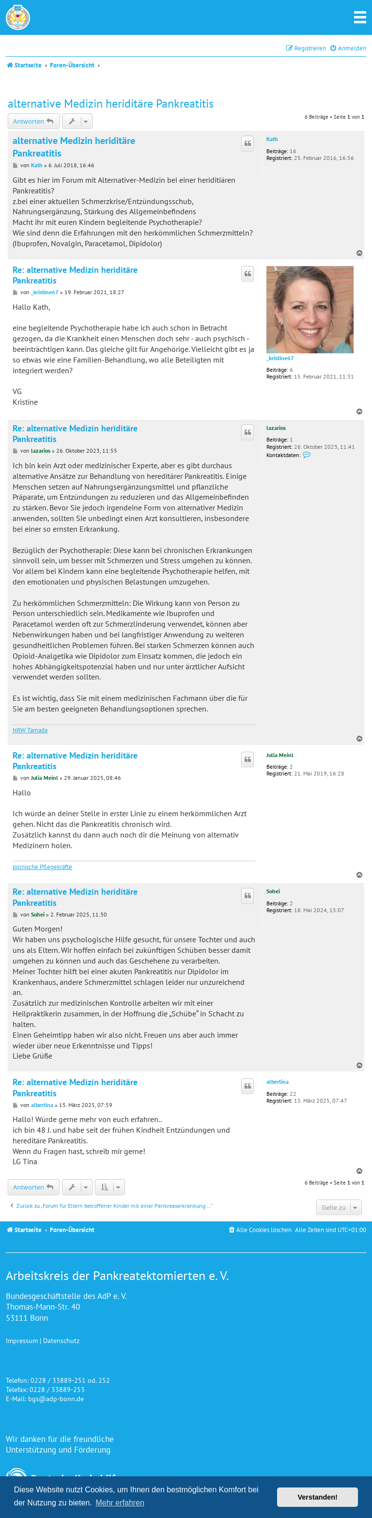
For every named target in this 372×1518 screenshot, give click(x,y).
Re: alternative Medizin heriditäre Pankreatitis (75, 275)
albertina (277, 1081)
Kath (272, 139)
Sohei (273, 891)
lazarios (276, 427)
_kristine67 (280, 358)
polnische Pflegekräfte (42, 867)
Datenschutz (61, 1340)
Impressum (22, 1340)
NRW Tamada (30, 730)
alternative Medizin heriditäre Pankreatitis (111, 103)
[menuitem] (347, 48)
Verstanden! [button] (318, 1497)
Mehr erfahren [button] (119, 1503)
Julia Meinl (280, 755)
